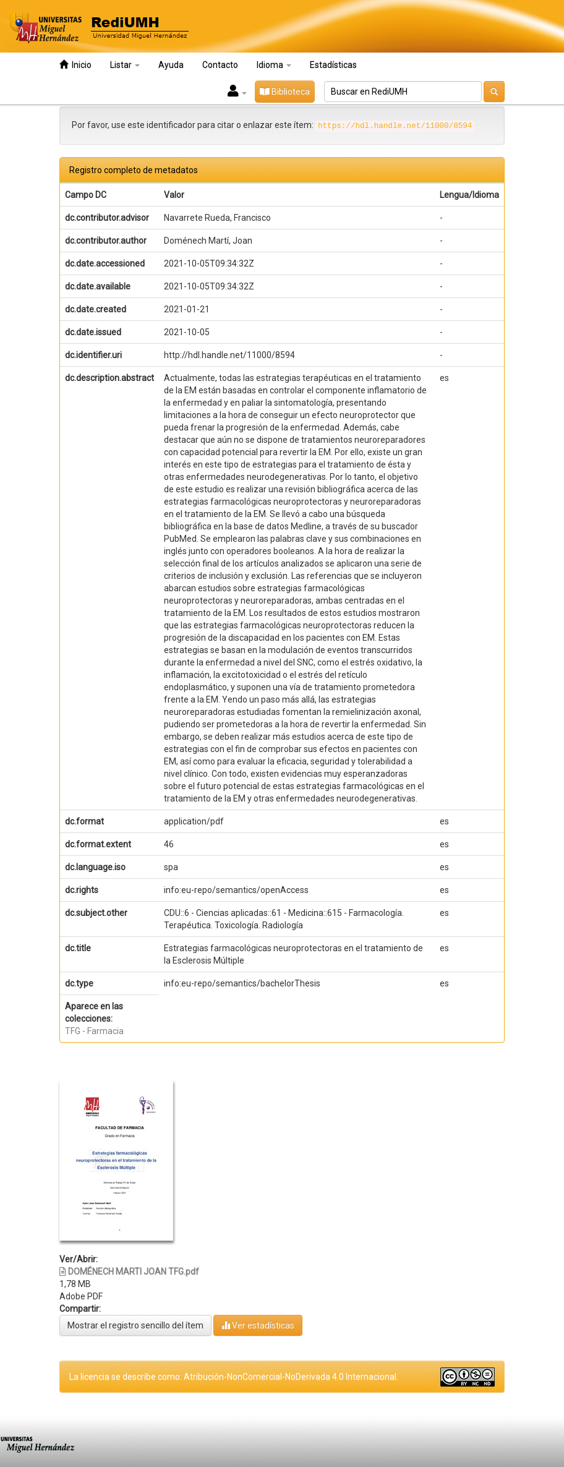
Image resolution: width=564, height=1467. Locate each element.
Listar (125, 65)
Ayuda (171, 65)
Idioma (274, 65)
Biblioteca (285, 91)
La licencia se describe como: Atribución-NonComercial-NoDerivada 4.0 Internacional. (233, 1377)
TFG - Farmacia (94, 1031)
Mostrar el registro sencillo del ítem (135, 1325)
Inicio (75, 64)
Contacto (220, 65)
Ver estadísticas (257, 1325)
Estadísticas (333, 65)
